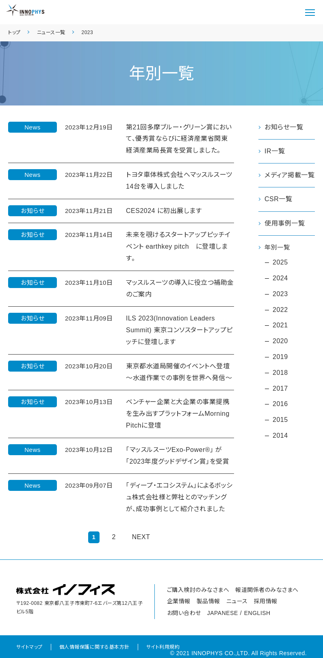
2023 (87, 32)
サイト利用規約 (163, 647)
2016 (280, 404)
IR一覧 (274, 151)
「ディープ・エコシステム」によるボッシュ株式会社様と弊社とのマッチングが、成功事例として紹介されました (179, 497)
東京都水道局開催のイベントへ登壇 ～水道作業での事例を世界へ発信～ (179, 372)
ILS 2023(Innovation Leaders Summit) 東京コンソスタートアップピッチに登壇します (179, 330)
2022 (280, 310)
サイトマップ (29, 647)
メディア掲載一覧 (289, 175)
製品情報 (208, 601)
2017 (280, 388)
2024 (280, 278)
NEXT (141, 536)
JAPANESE (222, 613)
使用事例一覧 (284, 223)
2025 (280, 263)
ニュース (237, 601)
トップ (14, 32)
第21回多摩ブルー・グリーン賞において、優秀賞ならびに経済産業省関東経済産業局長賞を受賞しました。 (179, 139)
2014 (280, 436)
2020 (280, 341)
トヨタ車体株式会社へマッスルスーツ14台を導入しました (179, 180)
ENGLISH (257, 613)
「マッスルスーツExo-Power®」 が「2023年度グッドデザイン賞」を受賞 (177, 455)
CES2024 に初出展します (164, 210)
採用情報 (265, 601)
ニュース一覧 (51, 32)
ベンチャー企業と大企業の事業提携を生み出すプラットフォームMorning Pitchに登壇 (178, 413)
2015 (280, 420)
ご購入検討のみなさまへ (198, 590)
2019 (280, 357)
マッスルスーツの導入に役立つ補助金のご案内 (180, 288)
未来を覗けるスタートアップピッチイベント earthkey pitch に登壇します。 (178, 246)
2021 (280, 326)
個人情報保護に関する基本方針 (94, 647)
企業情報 (179, 601)
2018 (280, 373)
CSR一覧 (278, 199)
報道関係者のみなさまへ (267, 590)
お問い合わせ (184, 613)
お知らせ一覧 (283, 127)
